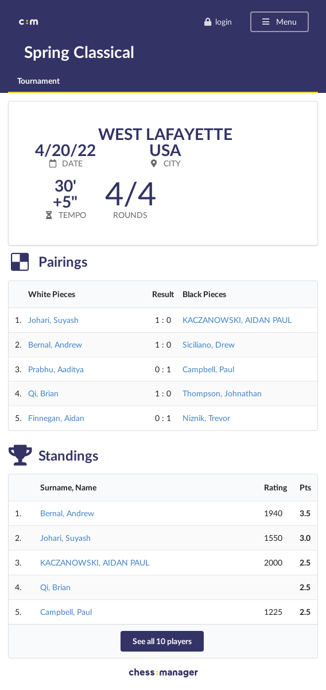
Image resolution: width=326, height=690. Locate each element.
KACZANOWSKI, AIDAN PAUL (237, 320)
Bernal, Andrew (55, 344)
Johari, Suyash (53, 320)
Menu (279, 21)
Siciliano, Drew (209, 344)
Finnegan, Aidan (56, 418)
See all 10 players (162, 641)
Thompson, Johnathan (222, 393)
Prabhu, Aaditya (56, 369)
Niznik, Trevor (206, 418)
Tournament (38, 80)
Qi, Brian (43, 393)
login (217, 21)
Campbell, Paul (208, 369)
